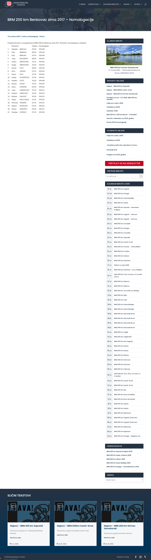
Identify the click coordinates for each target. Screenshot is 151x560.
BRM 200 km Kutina (121, 346)
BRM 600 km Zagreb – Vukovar (125, 214)
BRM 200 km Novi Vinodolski (124, 399)
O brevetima (93, 4)
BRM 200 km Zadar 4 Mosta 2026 (119, 455)
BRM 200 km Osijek (121, 332)
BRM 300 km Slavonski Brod (124, 314)
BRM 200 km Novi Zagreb (123, 341)
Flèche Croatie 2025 (121, 265)
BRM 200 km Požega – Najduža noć (127, 436)
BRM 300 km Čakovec (122, 369)
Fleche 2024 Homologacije (116, 122)
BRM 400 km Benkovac (122, 427)
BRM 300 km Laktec (121, 408)
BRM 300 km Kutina (121, 351)
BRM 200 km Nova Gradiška (124, 394)
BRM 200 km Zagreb (121, 189)
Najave (13, 505)
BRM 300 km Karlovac (122, 364)
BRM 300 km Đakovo (122, 286)
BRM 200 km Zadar (121, 203)
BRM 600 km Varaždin (122, 224)
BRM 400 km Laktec (121, 404)
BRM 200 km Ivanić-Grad (123, 242)
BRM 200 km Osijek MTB (123, 337)
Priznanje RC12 (112, 150)
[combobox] (124, 176)
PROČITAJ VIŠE (15, 538)
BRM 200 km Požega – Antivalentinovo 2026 (123, 467)
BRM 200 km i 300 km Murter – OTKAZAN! (122, 115)
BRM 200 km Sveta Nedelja (124, 198)
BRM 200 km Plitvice (121, 355)
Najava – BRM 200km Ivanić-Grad (119, 90)
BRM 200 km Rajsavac (122, 431)
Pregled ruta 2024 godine (116, 155)
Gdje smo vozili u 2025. (115, 103)
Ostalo (137, 4)
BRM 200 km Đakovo (122, 281)
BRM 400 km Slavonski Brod (124, 328)
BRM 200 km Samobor (122, 261)
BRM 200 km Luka (120, 300)
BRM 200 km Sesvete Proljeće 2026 (119, 451)
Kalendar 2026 (112, 111)
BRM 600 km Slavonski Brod (124, 323)
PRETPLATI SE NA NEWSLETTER (124, 163)
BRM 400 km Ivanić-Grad (123, 381)
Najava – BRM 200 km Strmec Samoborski (122, 94)
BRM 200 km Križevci (121, 256)
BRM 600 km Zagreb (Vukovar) (125, 418)
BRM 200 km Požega (121, 194)
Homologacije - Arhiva (36, 36)
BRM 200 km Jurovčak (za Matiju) (126, 291)
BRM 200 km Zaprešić (122, 237)
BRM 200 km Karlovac (122, 360)
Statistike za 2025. (113, 107)
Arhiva (24, 36)
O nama (82, 4)
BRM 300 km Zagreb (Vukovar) (125, 422)
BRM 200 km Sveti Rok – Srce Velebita (128, 270)
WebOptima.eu (14, 559)
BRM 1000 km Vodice (121, 251)
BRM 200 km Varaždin (122, 233)
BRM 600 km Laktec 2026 (116, 459)
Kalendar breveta (111, 4)
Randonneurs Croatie (17, 557)
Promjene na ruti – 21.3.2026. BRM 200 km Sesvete (122, 98)
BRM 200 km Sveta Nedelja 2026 (118, 463)
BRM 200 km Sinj (120, 390)
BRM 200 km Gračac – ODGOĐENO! (127, 247)
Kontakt (120, 557)
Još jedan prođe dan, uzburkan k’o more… (122, 145)
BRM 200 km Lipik (120, 295)
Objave (127, 4)
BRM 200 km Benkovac (122, 413)
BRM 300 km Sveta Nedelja (124, 304)
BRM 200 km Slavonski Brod (124, 318)
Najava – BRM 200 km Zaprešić (118, 86)
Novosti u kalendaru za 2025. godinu (120, 118)
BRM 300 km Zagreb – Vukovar (125, 219)
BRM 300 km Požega (121, 228)
